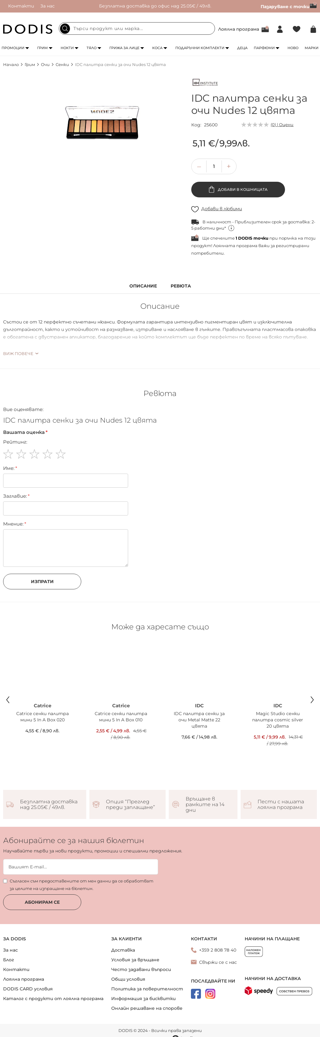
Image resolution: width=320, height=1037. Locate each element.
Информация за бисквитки (143, 998)
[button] (229, 166)
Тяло (92, 48)
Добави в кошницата (242, 189)
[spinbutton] (214, 166)
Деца (242, 48)
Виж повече (18, 353)
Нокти (67, 48)
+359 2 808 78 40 (217, 950)
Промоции (13, 48)
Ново (293, 48)
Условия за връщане (135, 960)
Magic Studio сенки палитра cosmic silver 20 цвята (277, 720)
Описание (143, 286)
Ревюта (181, 286)
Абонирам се (42, 902)
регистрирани (292, 245)
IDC (199, 706)
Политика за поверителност (147, 989)
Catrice (42, 706)
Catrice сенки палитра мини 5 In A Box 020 (42, 717)
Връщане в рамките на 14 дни (205, 804)
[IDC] (205, 83)
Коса (157, 48)
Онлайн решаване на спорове (146, 1008)
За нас (47, 6)
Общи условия (128, 979)
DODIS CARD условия (28, 989)
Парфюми (264, 48)
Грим (42, 48)
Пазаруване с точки (289, 6)
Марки (311, 48)
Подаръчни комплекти (199, 48)
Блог (8, 960)
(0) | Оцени (282, 124)
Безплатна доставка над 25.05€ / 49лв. (49, 804)
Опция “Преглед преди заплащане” (130, 804)
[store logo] (27, 29)
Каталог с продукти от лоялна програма (53, 998)
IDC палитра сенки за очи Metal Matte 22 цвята (199, 720)
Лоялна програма (238, 29)
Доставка (123, 950)
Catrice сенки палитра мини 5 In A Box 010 (121, 717)
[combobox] (137, 28)
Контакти (21, 6)
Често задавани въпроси (141, 969)
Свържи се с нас (218, 962)
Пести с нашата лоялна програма (281, 804)
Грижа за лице (124, 48)
